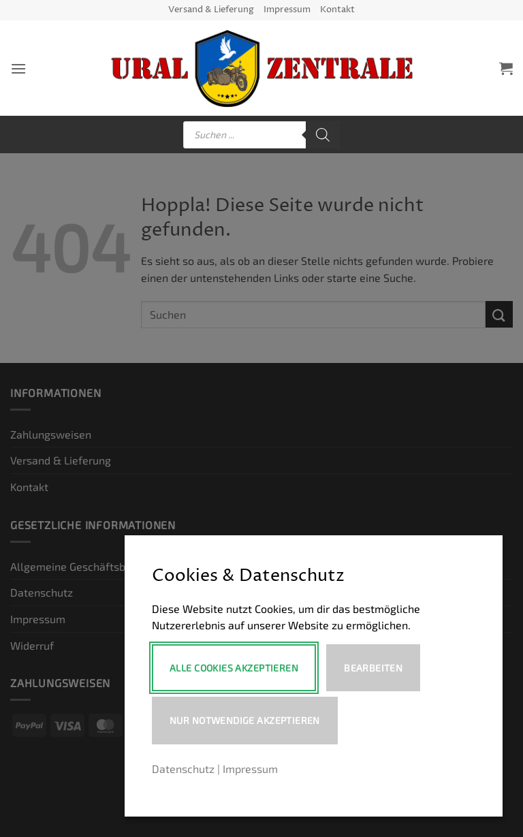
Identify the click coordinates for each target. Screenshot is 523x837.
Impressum (287, 10)
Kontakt (337, 10)
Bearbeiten (373, 668)
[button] (18, 68)
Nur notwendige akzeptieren (245, 720)
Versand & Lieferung (211, 10)
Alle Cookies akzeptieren (234, 668)
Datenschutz (183, 768)
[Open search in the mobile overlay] (261, 134)
